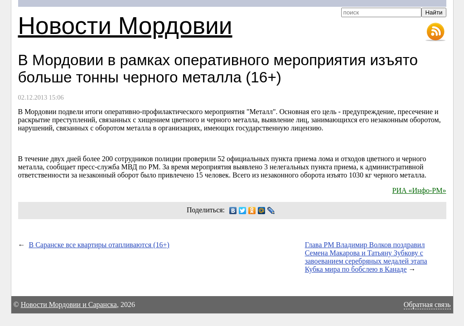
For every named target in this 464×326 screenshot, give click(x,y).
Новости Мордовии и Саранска (69, 304)
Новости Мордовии (125, 25)
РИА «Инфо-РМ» (419, 190)
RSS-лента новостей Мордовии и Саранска (435, 32)
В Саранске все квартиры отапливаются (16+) (99, 245)
